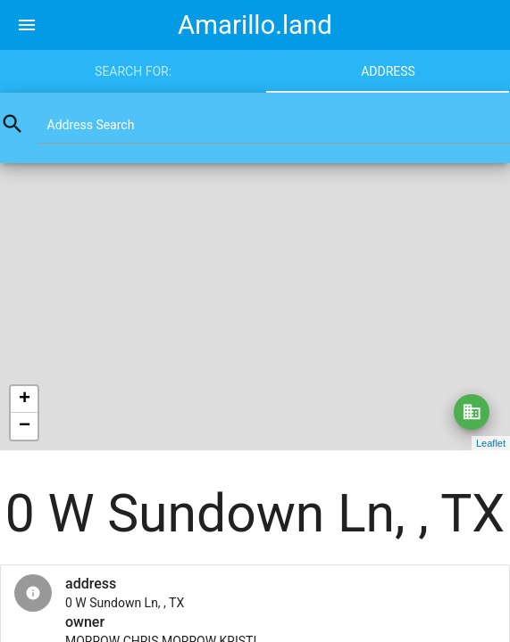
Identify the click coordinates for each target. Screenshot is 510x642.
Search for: (133, 71)
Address (388, 71)
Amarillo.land (255, 25)
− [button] (24, 426)
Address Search (91, 125)
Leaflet (491, 443)
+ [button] (24, 399)
